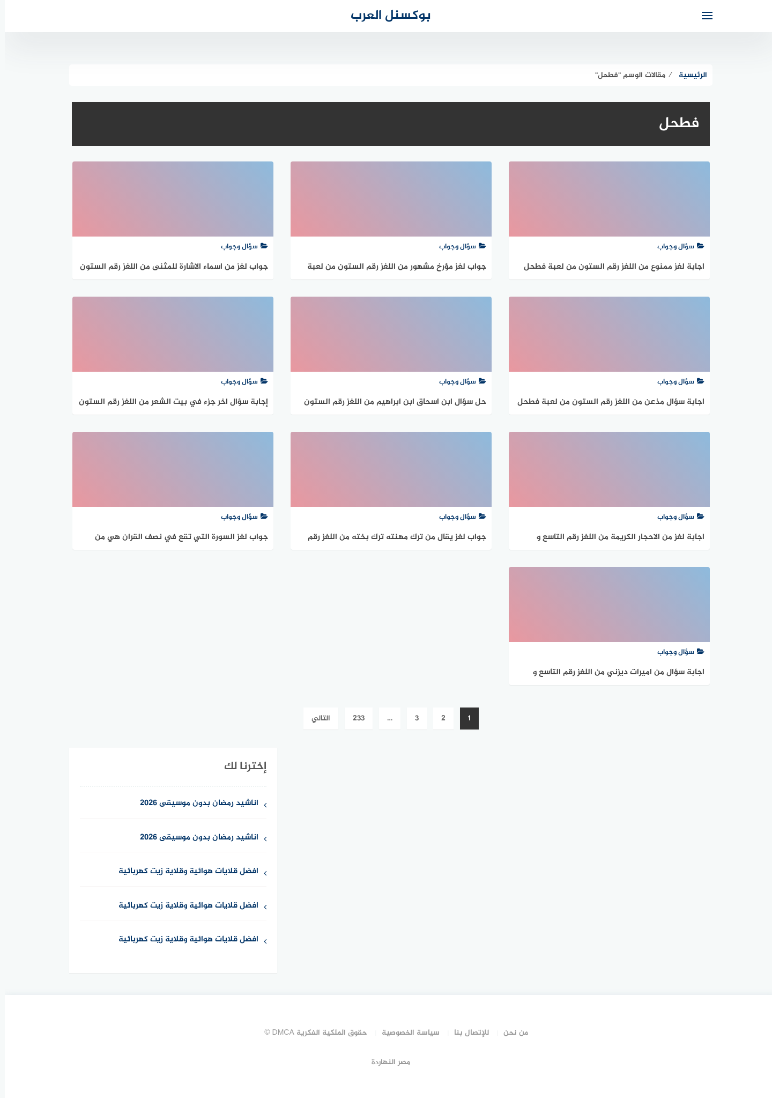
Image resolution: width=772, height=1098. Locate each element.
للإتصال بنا (466, 1033)
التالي (316, 718)
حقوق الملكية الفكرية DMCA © (310, 1033)
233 (354, 718)
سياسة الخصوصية (406, 1033)
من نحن (511, 1033)
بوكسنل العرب (386, 15)
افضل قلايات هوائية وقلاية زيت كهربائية (184, 872)
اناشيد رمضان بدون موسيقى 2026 (194, 804)
